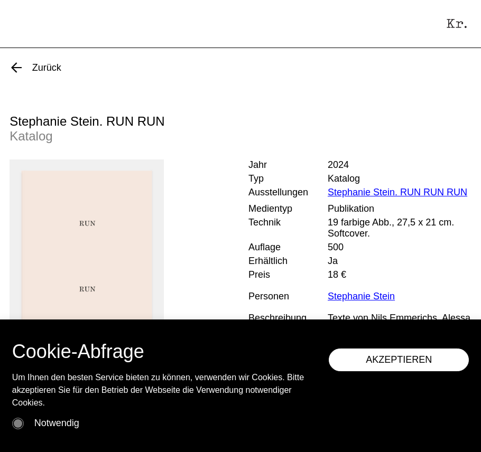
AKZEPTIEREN (399, 359)
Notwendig (56, 423)
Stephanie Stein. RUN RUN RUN (397, 192)
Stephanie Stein (361, 296)
